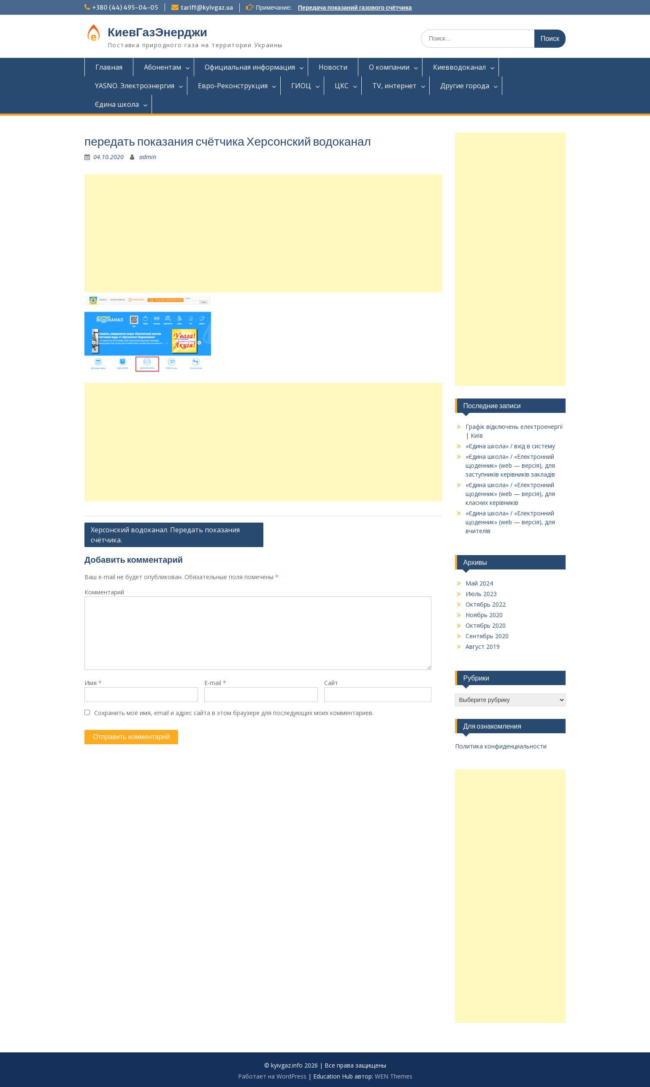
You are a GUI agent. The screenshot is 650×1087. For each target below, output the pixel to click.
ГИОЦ (301, 85)
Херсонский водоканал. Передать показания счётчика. (165, 535)
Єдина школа (117, 104)
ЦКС (342, 85)
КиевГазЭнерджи (157, 32)
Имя (93, 683)
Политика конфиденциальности (501, 746)
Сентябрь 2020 (487, 636)
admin (147, 157)
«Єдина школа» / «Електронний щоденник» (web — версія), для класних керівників (510, 494)
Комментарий (104, 592)
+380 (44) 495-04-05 (125, 7)
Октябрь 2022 (486, 604)
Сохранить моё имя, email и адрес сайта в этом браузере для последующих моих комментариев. (234, 713)
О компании (389, 67)
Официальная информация (250, 67)
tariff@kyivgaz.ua (207, 7)
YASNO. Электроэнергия (134, 85)
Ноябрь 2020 (484, 615)
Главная (108, 67)
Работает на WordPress (272, 1076)
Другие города (464, 85)
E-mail (215, 683)
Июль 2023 (481, 594)
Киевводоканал (459, 67)
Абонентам (162, 67)
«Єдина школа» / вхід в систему (510, 446)
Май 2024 (479, 583)
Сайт (331, 683)
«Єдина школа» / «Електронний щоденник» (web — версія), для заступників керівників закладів (510, 465)
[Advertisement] (263, 233)
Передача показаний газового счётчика (355, 7)
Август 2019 (483, 646)
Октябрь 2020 (486, 625)
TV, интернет (394, 85)
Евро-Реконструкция (233, 85)
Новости (333, 67)
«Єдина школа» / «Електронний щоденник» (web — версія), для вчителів (510, 522)
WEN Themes (393, 1076)
